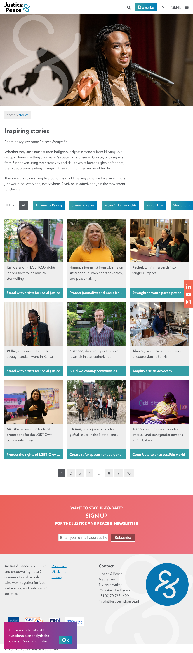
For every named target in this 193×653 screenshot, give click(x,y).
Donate (146, 7)
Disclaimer (59, 571)
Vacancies (59, 565)
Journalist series (83, 205)
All (24, 205)
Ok (65, 640)
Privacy (57, 577)
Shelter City (181, 205)
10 (129, 473)
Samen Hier (154, 205)
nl (164, 7)
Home (11, 114)
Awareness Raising (49, 205)
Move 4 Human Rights (120, 205)
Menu (176, 7)
